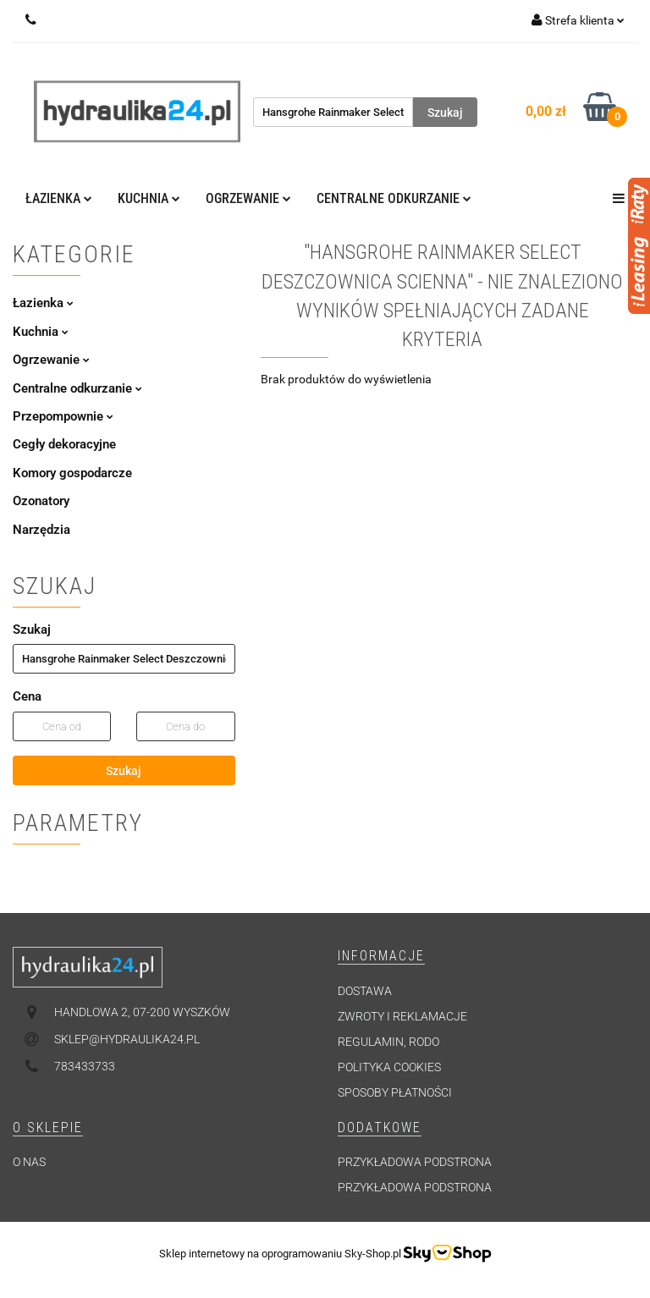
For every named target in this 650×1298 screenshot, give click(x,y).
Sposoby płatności (395, 1092)
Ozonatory (41, 501)
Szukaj (123, 771)
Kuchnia (149, 198)
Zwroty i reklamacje (402, 1016)
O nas (29, 1162)
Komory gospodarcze (72, 473)
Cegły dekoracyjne (64, 444)
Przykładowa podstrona (415, 1162)
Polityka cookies (389, 1067)
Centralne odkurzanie (394, 198)
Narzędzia (41, 529)
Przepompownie (63, 416)
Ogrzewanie (248, 198)
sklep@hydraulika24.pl (127, 1039)
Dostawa (365, 991)
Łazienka (58, 198)
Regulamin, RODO (388, 1041)
